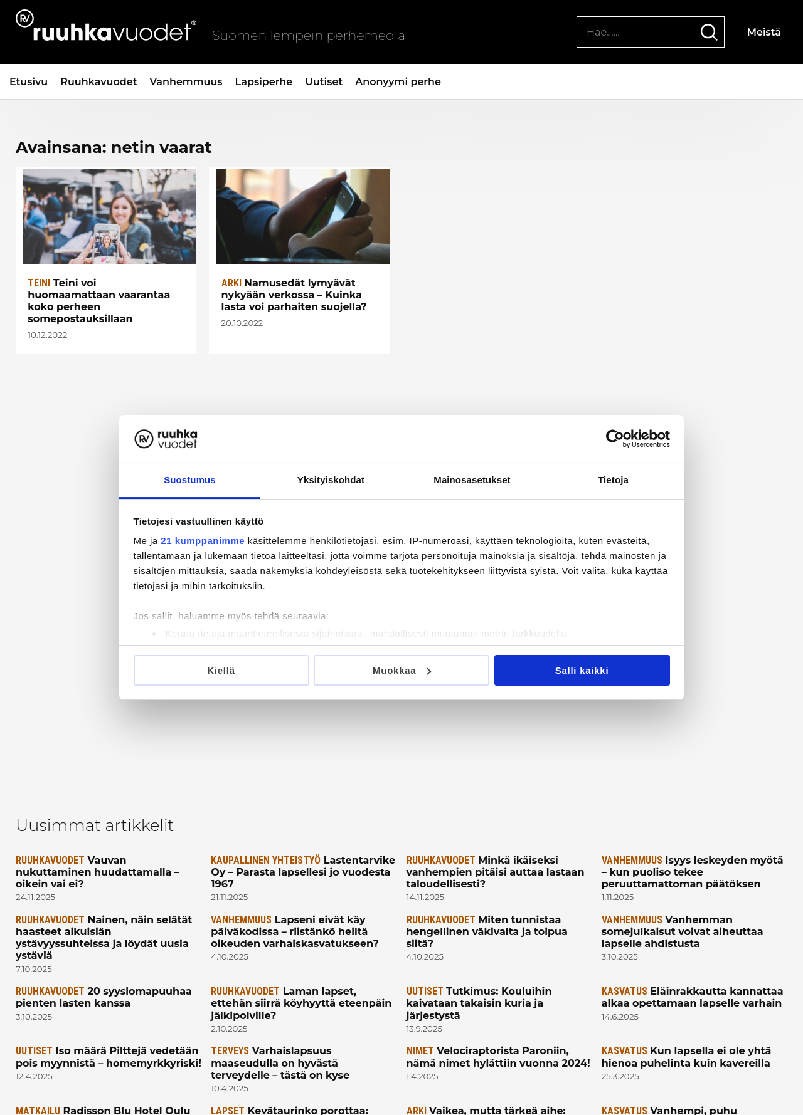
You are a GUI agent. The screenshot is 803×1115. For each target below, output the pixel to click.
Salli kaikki (582, 670)
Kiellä (221, 670)
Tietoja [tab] (613, 479)
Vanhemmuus (185, 82)
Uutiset (324, 82)
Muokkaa (402, 670)
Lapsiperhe (264, 82)
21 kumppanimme (203, 540)
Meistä (764, 32)
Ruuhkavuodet (98, 82)
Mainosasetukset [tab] (471, 479)
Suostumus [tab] (190, 479)
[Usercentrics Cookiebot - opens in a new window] (615, 438)
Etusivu (28, 82)
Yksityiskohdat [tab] (330, 479)
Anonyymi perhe (398, 82)
